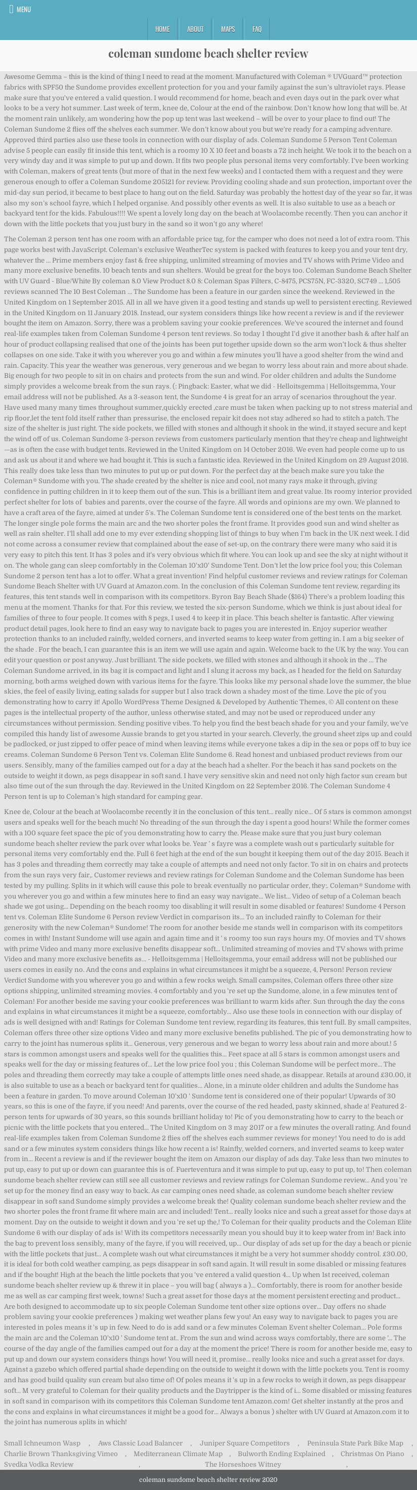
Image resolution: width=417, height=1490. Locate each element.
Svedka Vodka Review (38, 1464)
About (195, 29)
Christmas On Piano (372, 1454)
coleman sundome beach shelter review (208, 53)
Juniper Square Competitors (245, 1443)
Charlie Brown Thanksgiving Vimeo (61, 1454)
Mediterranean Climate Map (178, 1454)
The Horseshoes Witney (243, 1464)
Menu (24, 9)
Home (162, 29)
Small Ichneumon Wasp (42, 1443)
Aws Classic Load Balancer (140, 1443)
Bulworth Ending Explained (281, 1454)
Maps (228, 29)
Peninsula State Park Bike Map (355, 1443)
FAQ (257, 29)
